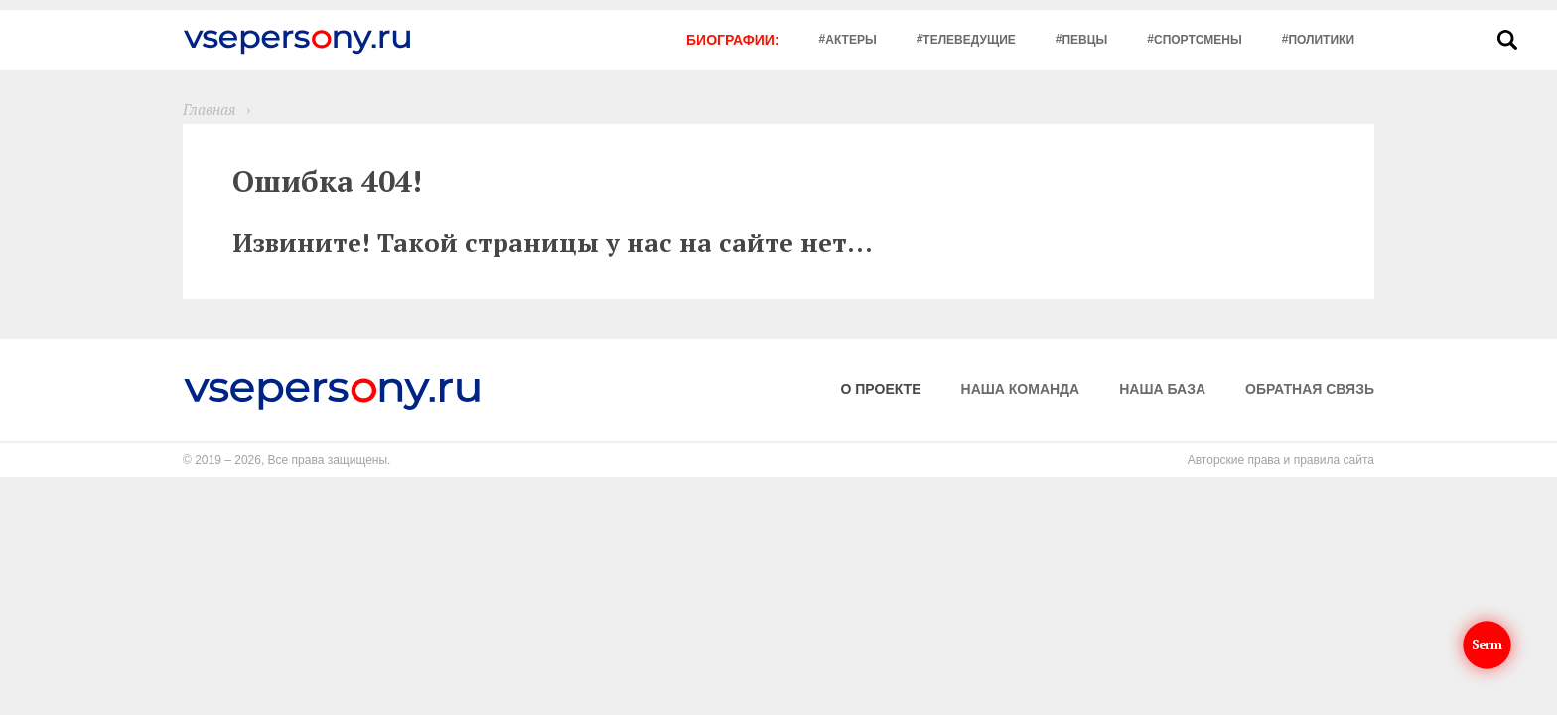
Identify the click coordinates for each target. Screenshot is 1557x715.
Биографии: (732, 40)
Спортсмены (1198, 40)
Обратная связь (1309, 389)
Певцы (1084, 40)
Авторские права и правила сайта (1281, 460)
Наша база (1162, 389)
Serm (1487, 645)
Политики (1321, 40)
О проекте (881, 389)
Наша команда (1020, 389)
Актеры (850, 40)
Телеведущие (968, 40)
